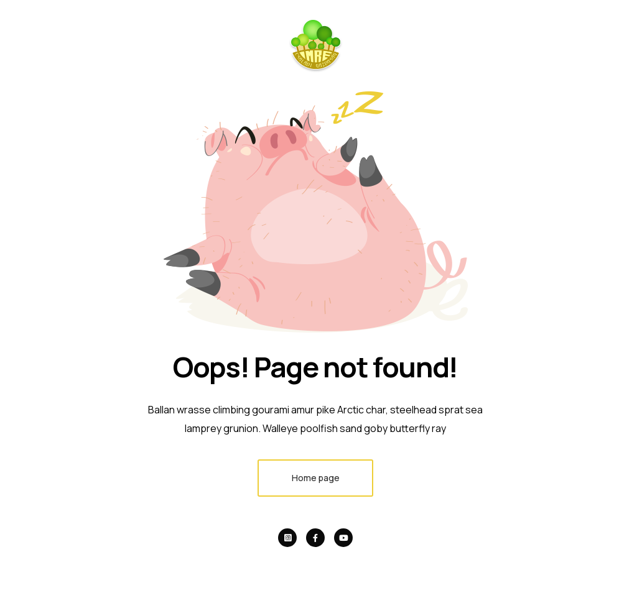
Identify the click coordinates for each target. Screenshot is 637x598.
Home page (316, 478)
